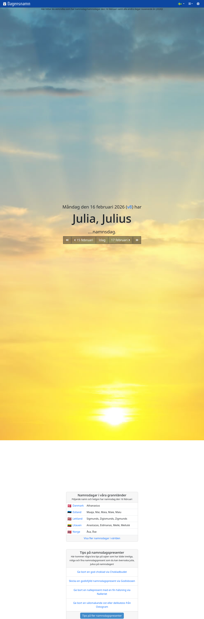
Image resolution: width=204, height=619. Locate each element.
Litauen (77, 525)
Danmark (78, 505)
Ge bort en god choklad (102, 572)
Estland (77, 512)
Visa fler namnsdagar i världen (102, 538)
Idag (102, 240)
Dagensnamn (18, 4)
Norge (76, 531)
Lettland (78, 518)
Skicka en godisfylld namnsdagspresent (102, 581)
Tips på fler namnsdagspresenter (102, 615)
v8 (129, 207)
